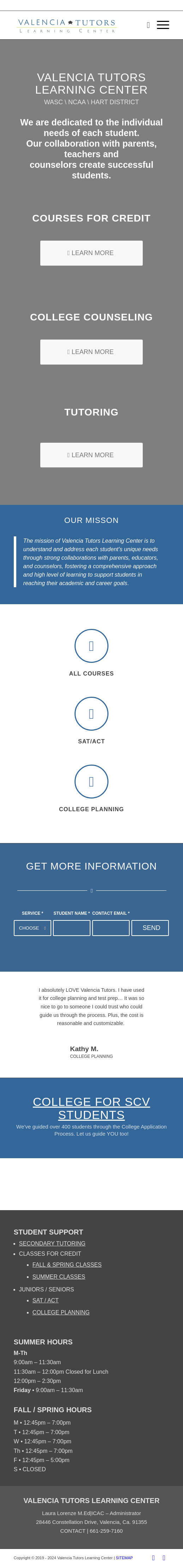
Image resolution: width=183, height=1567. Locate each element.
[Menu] (159, 25)
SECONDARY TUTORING (52, 1244)
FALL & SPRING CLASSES (67, 1265)
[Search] (145, 25)
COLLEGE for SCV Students (91, 1108)
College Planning (91, 809)
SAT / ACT (46, 1300)
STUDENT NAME (72, 913)
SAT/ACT (91, 741)
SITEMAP (124, 1558)
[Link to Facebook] (153, 1558)
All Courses (91, 673)
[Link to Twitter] (164, 1558)
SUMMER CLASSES (59, 1277)
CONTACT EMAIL (111, 913)
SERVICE (32, 913)
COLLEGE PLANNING (61, 1312)
